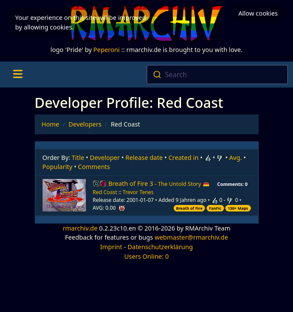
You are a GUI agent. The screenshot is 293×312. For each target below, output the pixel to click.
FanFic (215, 208)
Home (50, 124)
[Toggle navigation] (17, 74)
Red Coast (105, 192)
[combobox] (217, 74)
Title (78, 157)
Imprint (111, 247)
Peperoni (106, 50)
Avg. (235, 157)
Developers (85, 124)
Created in (183, 157)
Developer (105, 157)
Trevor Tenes (138, 192)
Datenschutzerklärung (160, 247)
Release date (144, 157)
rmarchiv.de (80, 228)
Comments (94, 166)
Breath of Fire (189, 208)
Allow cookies (258, 13)
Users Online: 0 (146, 256)
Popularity (57, 166)
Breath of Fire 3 (159, 183)
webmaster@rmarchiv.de (191, 237)
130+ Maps (238, 208)
